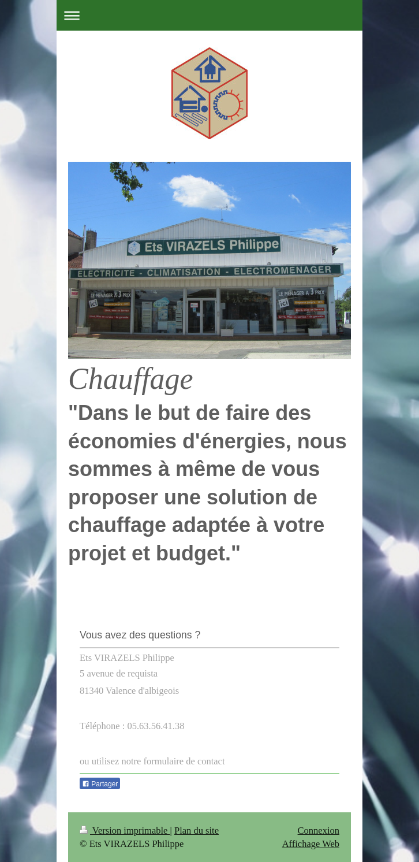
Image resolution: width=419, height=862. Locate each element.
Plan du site (196, 830)
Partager (100, 784)
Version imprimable (125, 830)
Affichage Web (310, 843)
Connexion (318, 830)
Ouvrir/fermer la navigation (209, 15)
